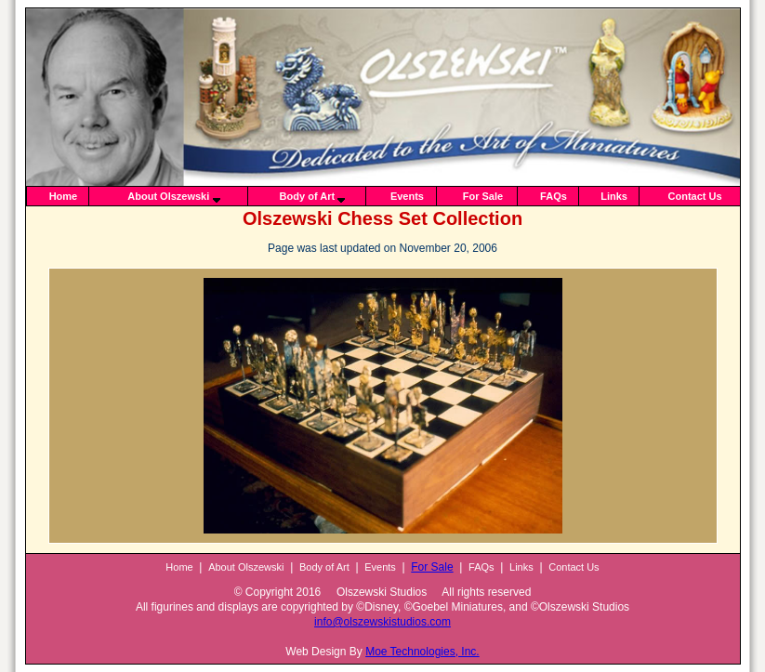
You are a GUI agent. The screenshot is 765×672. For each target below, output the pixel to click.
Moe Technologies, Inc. (422, 651)
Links (613, 196)
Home (63, 196)
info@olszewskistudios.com (382, 621)
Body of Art (307, 196)
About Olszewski (168, 196)
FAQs (553, 196)
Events (407, 196)
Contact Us (695, 196)
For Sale (483, 196)
